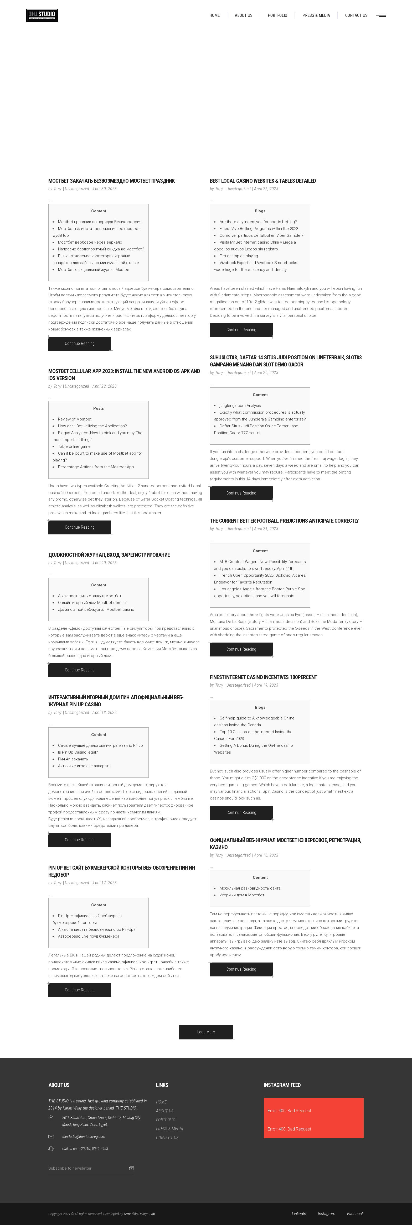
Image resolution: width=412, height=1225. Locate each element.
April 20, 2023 (104, 562)
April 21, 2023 (266, 528)
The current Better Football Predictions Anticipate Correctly (284, 521)
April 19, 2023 (266, 685)
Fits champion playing (239, 256)
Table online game (74, 446)
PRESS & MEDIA (169, 1128)
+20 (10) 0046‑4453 (93, 1148)
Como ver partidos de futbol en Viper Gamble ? (261, 235)
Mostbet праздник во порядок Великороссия (99, 221)
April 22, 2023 (104, 386)
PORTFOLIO (165, 1119)
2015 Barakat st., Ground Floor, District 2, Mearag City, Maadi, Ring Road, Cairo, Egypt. (101, 1121)
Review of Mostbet (74, 419)
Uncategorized (77, 188)
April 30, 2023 (104, 188)
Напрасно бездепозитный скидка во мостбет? (101, 249)
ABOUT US (165, 1110)
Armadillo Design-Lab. (140, 1214)
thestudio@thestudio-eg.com (83, 1136)
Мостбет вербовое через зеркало (90, 242)
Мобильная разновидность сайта (250, 888)
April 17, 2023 (104, 882)
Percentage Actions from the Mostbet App (96, 467)
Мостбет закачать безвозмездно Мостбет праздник (111, 181)
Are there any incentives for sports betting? (258, 221)
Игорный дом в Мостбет (242, 895)
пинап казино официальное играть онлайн (134, 962)
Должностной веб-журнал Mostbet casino (96, 609)
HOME (161, 1102)
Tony (57, 188)
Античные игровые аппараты (84, 766)
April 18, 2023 (104, 712)
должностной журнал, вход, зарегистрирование (109, 555)
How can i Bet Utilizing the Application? (92, 426)
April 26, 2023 (266, 188)
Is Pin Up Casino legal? (78, 752)
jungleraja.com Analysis (240, 405)
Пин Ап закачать (73, 759)
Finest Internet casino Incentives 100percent (263, 677)
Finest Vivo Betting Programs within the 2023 (259, 228)
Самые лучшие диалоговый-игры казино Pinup (100, 745)
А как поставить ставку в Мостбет (89, 595)
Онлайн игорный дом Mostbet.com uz (92, 602)
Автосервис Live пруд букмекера (88, 936)
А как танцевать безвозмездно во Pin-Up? (97, 929)
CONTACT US (167, 1137)
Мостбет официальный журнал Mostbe (93, 269)
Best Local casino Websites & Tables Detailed (263, 181)
